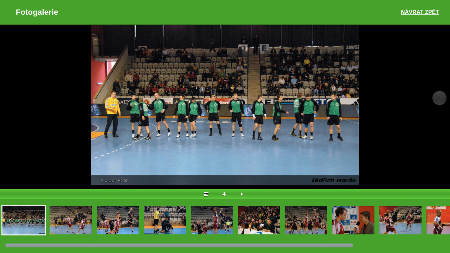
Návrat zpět (420, 12)
